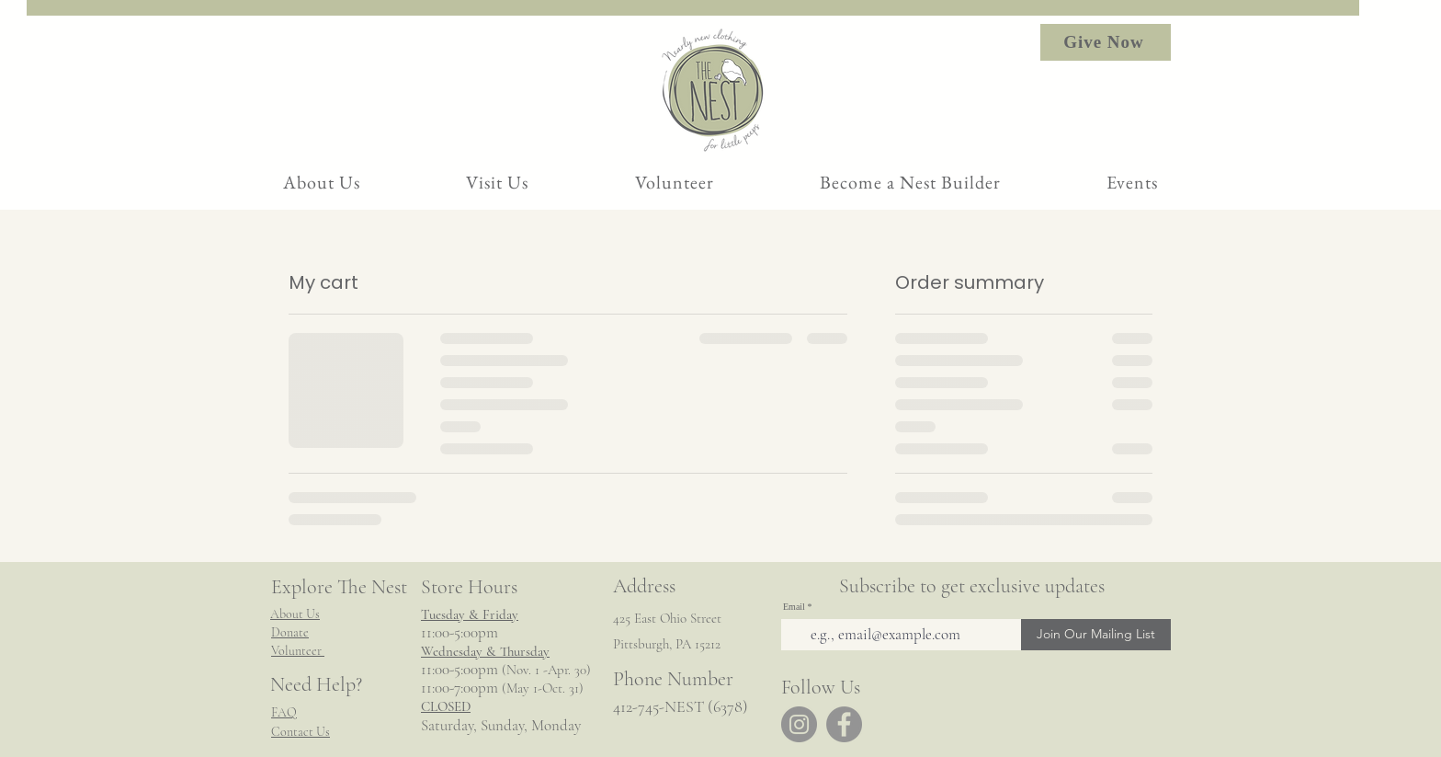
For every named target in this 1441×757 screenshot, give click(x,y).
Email (794, 607)
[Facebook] (844, 724)
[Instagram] (799, 724)
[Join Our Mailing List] (1096, 634)
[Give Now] (1105, 42)
